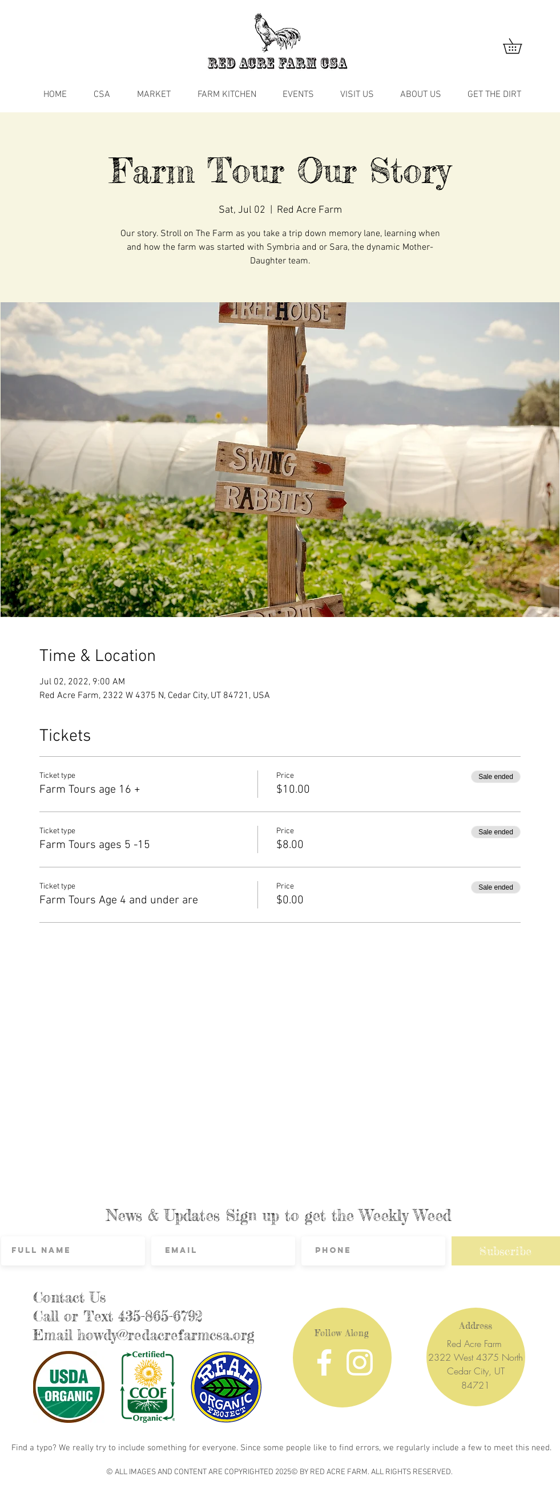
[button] (520, 46)
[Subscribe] (506, 1250)
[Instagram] (359, 1362)
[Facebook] (324, 1362)
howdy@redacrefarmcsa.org (166, 1335)
